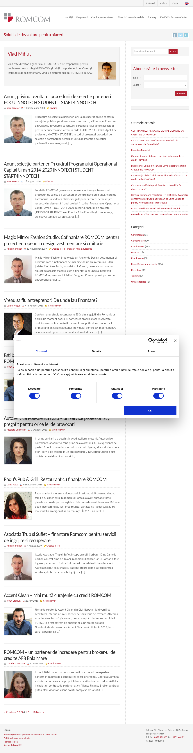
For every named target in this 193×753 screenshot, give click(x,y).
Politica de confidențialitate (17, 738)
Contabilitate (138, 240)
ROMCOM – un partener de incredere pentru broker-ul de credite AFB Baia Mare (60, 655)
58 (34, 712)
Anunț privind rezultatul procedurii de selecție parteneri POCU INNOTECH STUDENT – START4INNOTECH (57, 99)
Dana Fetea (12, 485)
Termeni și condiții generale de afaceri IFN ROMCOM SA (31, 735)
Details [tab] (96, 351)
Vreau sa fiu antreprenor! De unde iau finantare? (51, 300)
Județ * (137, 84)
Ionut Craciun (14, 601)
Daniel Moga (13, 305)
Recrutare (136, 270)
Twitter (180, 35)
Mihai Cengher (14, 249)
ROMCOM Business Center (173, 17)
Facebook (175, 35)
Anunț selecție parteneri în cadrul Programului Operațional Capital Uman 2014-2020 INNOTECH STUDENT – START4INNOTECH (60, 170)
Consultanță (137, 234)
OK (150, 410)
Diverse (53, 108)
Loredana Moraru (16, 664)
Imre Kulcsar (13, 108)
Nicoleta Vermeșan (16, 429)
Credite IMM (58, 249)
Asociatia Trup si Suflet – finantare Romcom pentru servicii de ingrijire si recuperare (60, 537)
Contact (175, 3)
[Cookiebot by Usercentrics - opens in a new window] (151, 340)
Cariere (163, 3)
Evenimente (137, 258)
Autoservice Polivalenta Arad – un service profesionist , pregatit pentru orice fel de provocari (56, 421)
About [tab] (152, 351)
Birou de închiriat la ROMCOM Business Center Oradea (159, 214)
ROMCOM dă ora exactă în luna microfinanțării (155, 208)
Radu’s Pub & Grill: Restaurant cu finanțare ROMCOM (55, 479)
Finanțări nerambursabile (131, 17)
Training (152, 17)
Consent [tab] (41, 351)
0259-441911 (179, 737)
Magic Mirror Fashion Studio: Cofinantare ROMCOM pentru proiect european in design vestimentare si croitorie (61, 240)
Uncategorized (138, 281)
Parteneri (150, 3)
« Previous (10, 712)
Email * (137, 77)
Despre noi (81, 17)
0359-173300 (160, 737)
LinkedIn (186, 35)
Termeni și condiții (13, 745)
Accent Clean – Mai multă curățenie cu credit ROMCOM (58, 595)
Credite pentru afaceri (102, 17)
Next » (40, 712)
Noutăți (69, 17)
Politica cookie (11, 742)
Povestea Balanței (140, 150)
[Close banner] (175, 340)
